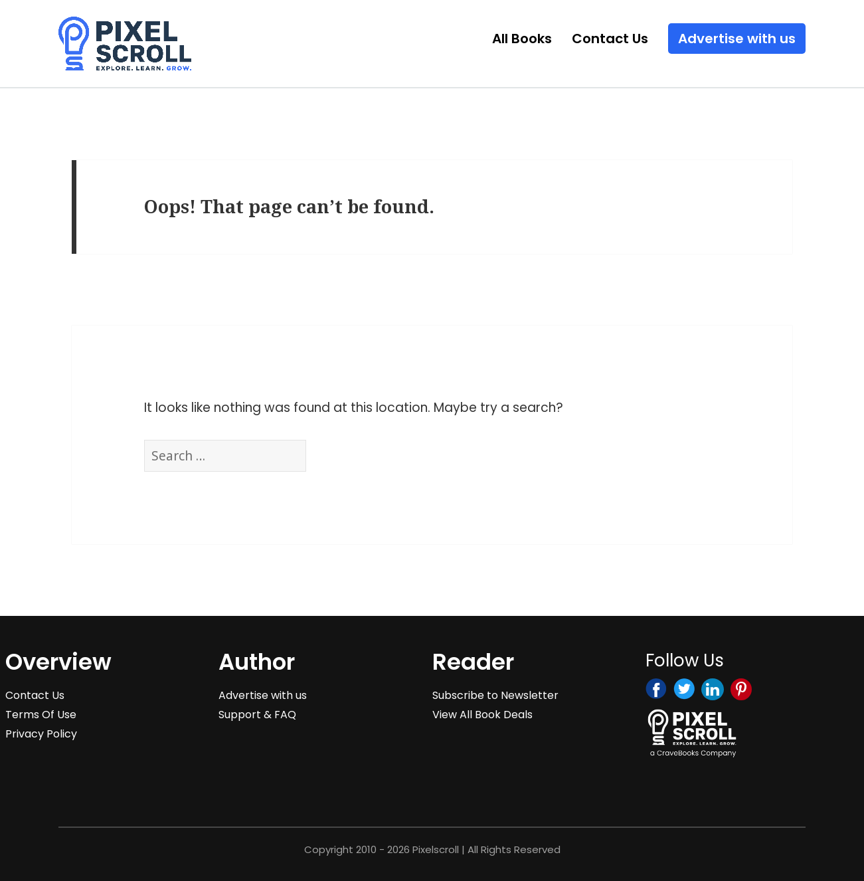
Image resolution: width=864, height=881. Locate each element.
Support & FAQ (257, 714)
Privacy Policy (41, 733)
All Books (522, 38)
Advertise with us (737, 38)
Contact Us (610, 38)
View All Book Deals (482, 714)
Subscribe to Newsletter (495, 695)
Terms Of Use (40, 714)
